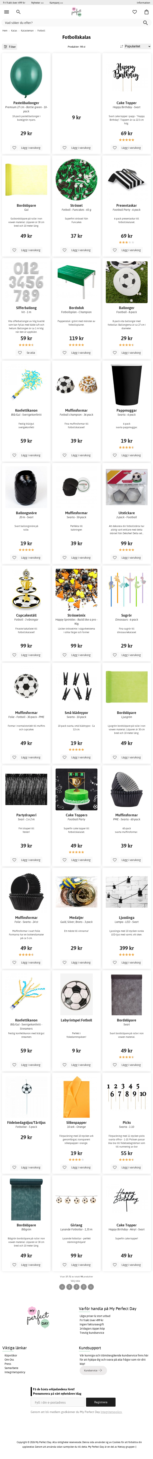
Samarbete (11, 1368)
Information (143, 2)
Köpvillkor (11, 1355)
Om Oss (9, 1359)
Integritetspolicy (15, 1372)
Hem (4, 30)
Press (8, 1364)
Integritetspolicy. (111, 1412)
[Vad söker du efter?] (76, 22)
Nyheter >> (37, 2)
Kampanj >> (56, 2)
